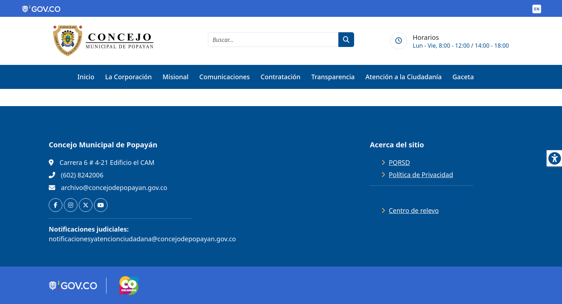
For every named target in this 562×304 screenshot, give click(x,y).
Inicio (85, 76)
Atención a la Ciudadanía (404, 76)
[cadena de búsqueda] (273, 39)
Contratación (280, 76)
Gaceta (463, 76)
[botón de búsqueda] (346, 39)
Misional (176, 76)
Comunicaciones (224, 76)
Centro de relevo (414, 210)
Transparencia (332, 76)
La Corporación (128, 76)
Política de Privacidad (421, 174)
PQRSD (399, 162)
